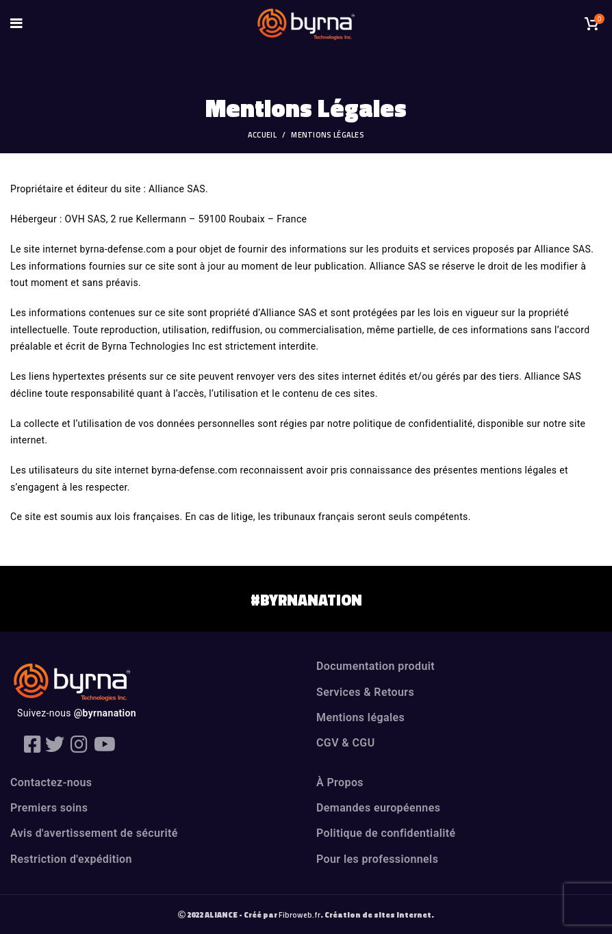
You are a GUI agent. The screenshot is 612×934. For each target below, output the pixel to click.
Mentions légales (360, 717)
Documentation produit (375, 666)
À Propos (340, 782)
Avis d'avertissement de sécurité (94, 833)
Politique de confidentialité (386, 833)
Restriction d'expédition (71, 859)
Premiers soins (49, 807)
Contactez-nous (51, 782)
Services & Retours (365, 692)
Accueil (262, 134)
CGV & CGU (345, 742)
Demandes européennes (378, 807)
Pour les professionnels (377, 859)
